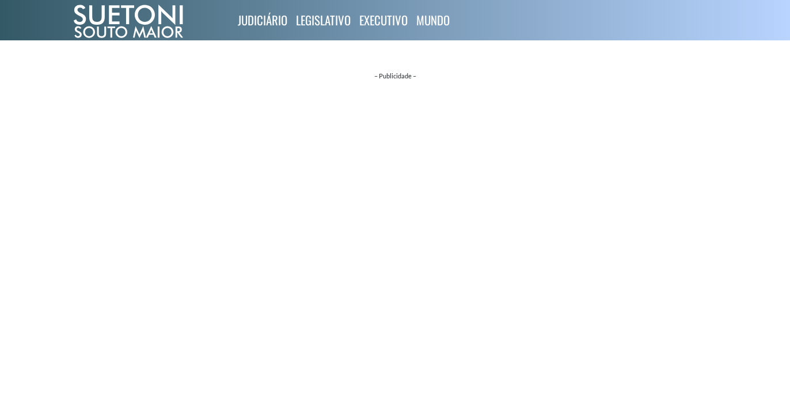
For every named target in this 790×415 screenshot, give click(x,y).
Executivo (383, 20)
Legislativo (323, 20)
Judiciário (262, 20)
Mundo (433, 20)
